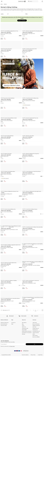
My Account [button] (11, 491)
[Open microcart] (42, 1)
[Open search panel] (33, 1)
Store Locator (23, 491)
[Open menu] (1, 1)
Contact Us (36, 491)
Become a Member (22, 20)
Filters (26, 13)
